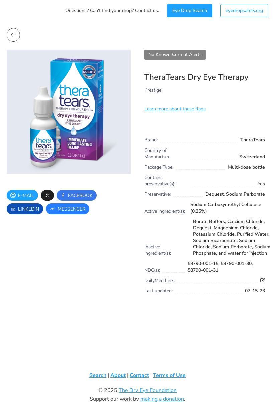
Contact (139, 375)
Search (97, 375)
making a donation (162, 399)
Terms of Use (169, 375)
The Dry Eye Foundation (148, 390)
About (118, 375)
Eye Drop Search (189, 10)
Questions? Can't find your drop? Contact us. (112, 10)
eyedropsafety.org (244, 10)
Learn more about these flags (175, 109)
